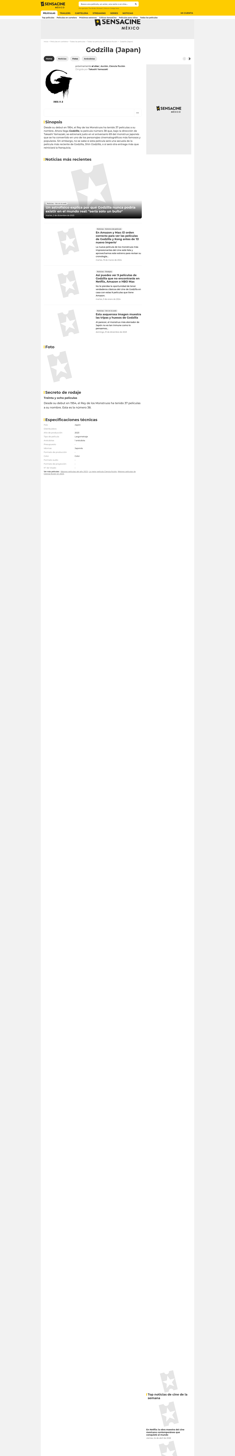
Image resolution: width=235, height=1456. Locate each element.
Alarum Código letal (111, 8)
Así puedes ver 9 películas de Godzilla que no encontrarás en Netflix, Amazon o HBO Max (118, 290)
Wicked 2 (99, 8)
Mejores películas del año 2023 (74, 483)
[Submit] (135, 4)
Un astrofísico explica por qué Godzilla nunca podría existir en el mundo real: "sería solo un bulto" (90, 221)
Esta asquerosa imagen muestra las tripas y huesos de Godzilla (118, 328)
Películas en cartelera (59, 53)
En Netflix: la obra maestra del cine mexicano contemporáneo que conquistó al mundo (165, 1444)
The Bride (92, 8)
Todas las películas (77, 53)
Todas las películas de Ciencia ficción (102, 53)
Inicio (46, 53)
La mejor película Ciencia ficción (103, 483)
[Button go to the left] (184, 70)
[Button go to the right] (189, 70)
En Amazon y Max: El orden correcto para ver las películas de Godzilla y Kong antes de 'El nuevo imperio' (117, 249)
